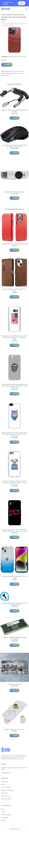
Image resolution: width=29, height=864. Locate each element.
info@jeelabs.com (6, 772)
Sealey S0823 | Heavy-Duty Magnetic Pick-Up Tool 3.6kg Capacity (14, 604)
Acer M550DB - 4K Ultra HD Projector (14, 192)
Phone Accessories (13, 56)
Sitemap (3, 820)
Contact (3, 812)
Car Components (5, 787)
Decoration (4, 793)
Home (2, 22)
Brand (2, 784)
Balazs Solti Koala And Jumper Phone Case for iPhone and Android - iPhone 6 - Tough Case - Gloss (14, 482)
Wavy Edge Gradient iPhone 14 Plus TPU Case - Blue (14, 577)
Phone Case (22, 56)
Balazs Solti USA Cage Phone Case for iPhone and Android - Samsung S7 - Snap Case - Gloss (14, 337)
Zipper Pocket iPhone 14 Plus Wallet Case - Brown (14, 290)
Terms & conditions (6, 814)
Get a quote (21, 3)
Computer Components (7, 790)
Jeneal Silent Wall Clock (14, 684)
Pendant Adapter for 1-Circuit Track (14, 729)
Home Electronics (6, 796)
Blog (2, 809)
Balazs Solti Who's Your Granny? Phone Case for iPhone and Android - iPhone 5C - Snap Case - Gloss (14, 434)
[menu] (26, 9)
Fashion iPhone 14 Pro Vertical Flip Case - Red (14, 244)
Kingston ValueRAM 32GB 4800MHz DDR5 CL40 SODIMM (14, 638)
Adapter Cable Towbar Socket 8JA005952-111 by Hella (14, 111)
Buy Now (6, 64)
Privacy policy (5, 817)
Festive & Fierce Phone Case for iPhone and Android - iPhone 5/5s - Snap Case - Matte (14, 530)
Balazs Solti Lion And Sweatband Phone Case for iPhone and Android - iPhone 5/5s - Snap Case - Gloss (14, 386)
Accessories (4, 781)
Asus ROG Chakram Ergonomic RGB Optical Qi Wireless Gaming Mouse (14, 146)
